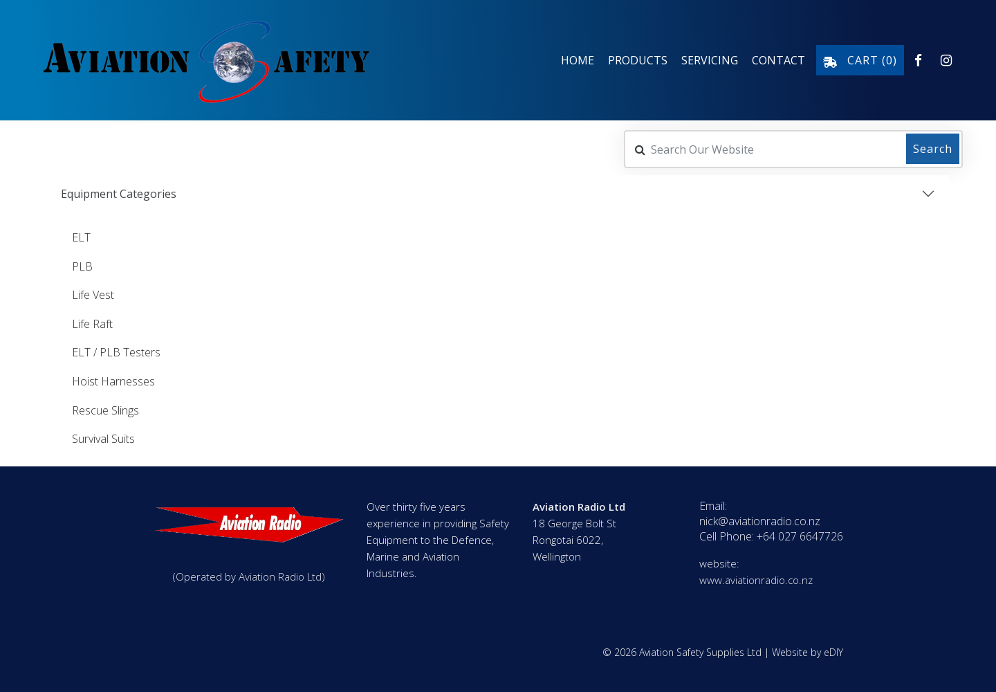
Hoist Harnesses (113, 380)
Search (932, 147)
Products (637, 60)
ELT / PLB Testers (116, 351)
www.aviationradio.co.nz (756, 580)
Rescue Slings (105, 409)
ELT (81, 236)
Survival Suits (103, 438)
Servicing (709, 60)
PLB (82, 265)
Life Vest (93, 294)
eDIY (833, 652)
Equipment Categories (118, 192)
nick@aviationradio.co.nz (759, 521)
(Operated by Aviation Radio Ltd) (249, 576)
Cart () (860, 60)
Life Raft (92, 322)
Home (577, 60)
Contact (778, 60)
